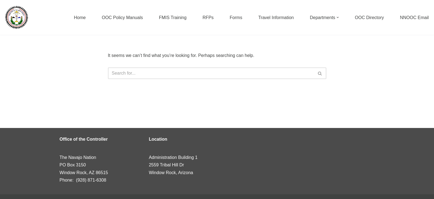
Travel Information (276, 17)
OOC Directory (369, 17)
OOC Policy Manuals (122, 17)
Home (80, 17)
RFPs (208, 17)
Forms (236, 17)
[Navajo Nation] (16, 17)
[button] (338, 17)
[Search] (211, 73)
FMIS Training (173, 17)
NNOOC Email (414, 17)
